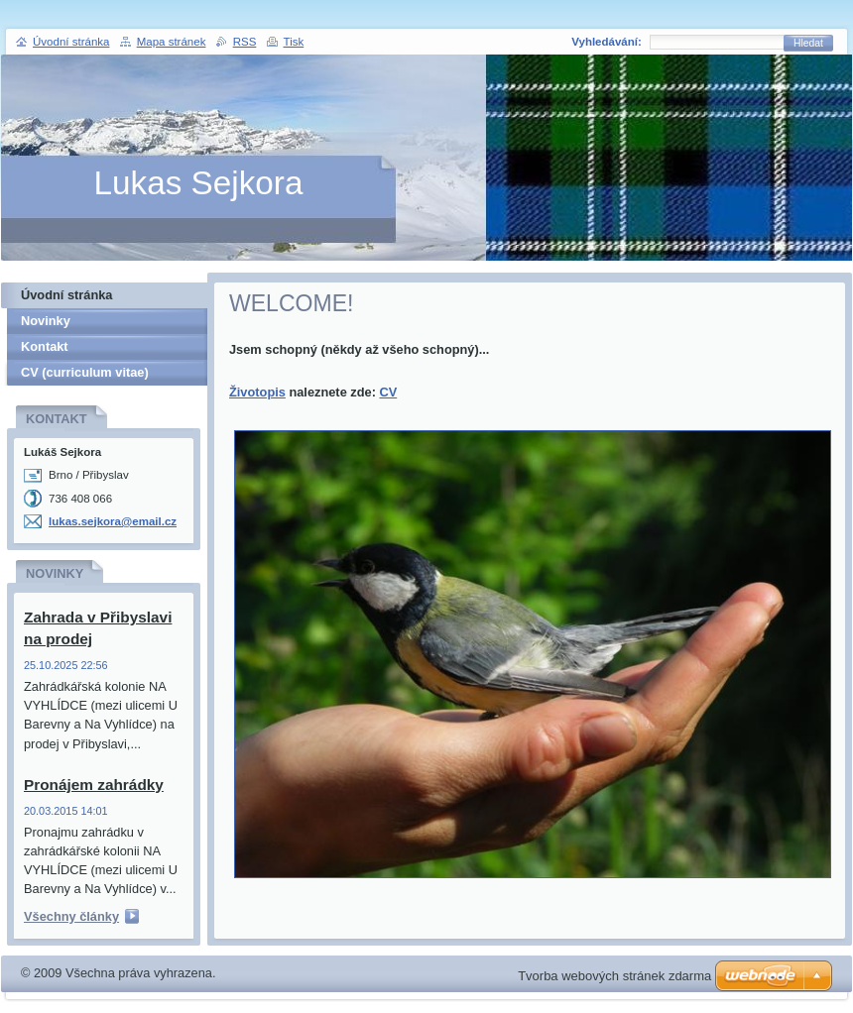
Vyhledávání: (606, 42)
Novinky (45, 320)
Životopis (257, 392)
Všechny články (71, 916)
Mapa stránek (171, 42)
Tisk (294, 42)
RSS (245, 42)
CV (388, 392)
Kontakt (44, 346)
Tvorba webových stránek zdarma (614, 975)
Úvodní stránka (66, 294)
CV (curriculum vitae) (85, 372)
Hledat (808, 43)
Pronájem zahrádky (94, 784)
